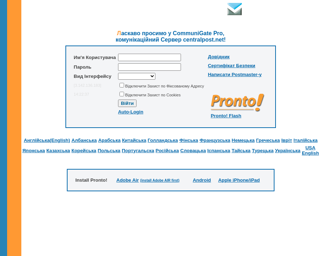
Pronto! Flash (226, 115)
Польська (109, 150)
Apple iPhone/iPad (239, 180)
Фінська (188, 140)
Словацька (193, 150)
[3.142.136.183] (87, 85)
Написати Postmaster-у (235, 74)
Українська (287, 150)
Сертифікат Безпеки (231, 65)
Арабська (109, 140)
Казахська (58, 150)
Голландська (163, 140)
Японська (33, 150)
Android (202, 180)
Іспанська (218, 150)
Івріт (286, 140)
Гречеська (268, 140)
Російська (167, 150)
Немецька (243, 140)
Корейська (83, 150)
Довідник (219, 56)
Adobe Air (127, 180)
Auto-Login (130, 111)
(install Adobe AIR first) (159, 180)
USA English (310, 150)
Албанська (84, 140)
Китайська (134, 140)
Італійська (305, 140)
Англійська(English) (47, 140)
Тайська (240, 150)
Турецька (263, 150)
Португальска (138, 150)
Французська (214, 140)
